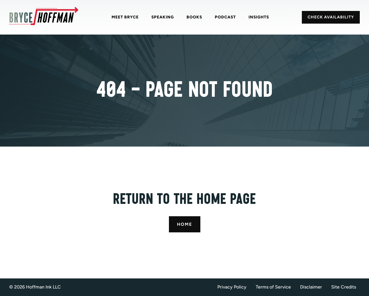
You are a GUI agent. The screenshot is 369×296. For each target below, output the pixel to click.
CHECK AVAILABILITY (331, 17)
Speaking (162, 17)
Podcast (225, 17)
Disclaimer (311, 287)
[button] (345, 287)
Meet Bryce (125, 17)
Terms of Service (273, 287)
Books (194, 17)
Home (184, 224)
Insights (258, 17)
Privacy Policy (231, 287)
